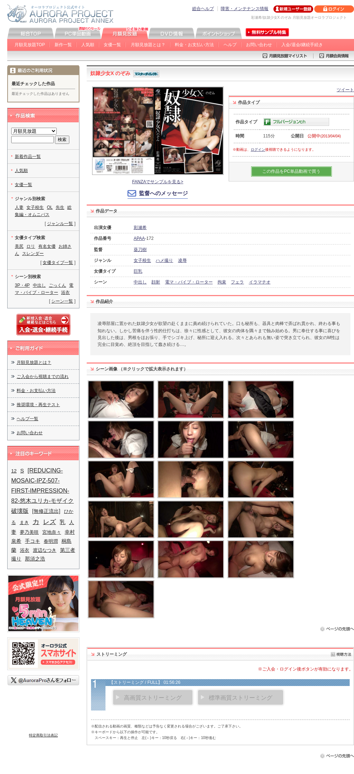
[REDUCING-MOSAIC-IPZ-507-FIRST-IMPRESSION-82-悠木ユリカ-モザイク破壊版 (42, 490)
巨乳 (138, 271)
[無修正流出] (46, 511)
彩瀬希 (140, 227)
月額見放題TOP (29, 44)
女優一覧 (112, 44)
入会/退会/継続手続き (302, 44)
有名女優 (47, 246)
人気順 (87, 44)
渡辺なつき (44, 550)
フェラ (237, 282)
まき (24, 522)
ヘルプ (230, 44)
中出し (140, 282)
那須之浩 (35, 559)
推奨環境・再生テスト (38, 404)
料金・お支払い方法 (194, 44)
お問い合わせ (259, 44)
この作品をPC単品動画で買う (291, 171)
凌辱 (182, 260)
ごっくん (57, 285)
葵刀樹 (140, 249)
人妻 (19, 207)
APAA (139, 238)
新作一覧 (63, 44)
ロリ (30, 246)
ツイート (345, 89)
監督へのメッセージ (163, 193)
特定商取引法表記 (43, 735)
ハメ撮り (164, 260)
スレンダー (33, 253)
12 (14, 471)
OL (50, 207)
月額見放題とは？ (148, 44)
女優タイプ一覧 (58, 262)
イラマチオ (260, 282)
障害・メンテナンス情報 (244, 8)
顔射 (155, 282)
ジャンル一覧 (60, 223)
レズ (49, 521)
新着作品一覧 (28, 156)
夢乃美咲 (29, 532)
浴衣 (65, 292)
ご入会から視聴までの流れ (43, 376)
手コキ (32, 541)
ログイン (258, 149)
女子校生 (142, 260)
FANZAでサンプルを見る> (158, 181)
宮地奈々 (51, 532)
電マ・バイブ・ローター (189, 282)
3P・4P (22, 285)
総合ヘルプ (203, 8)
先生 (60, 207)
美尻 (19, 246)
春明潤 (51, 541)
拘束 (221, 282)
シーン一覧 (62, 301)
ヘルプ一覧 (27, 418)
